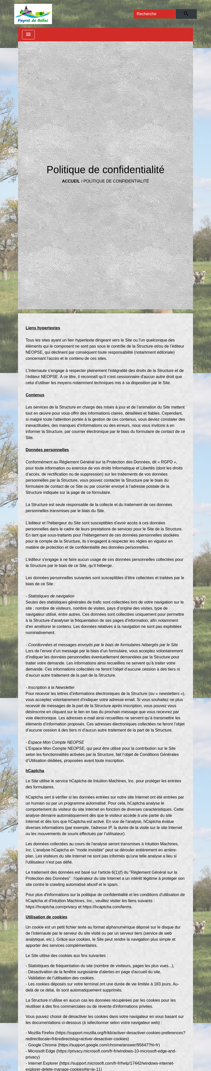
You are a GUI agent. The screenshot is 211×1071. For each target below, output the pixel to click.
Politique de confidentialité (116, 181)
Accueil (71, 181)
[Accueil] (33, 14)
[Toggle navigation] (28, 34)
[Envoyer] (186, 14)
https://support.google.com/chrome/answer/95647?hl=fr (109, 1045)
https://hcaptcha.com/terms (107, 907)
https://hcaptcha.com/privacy (51, 907)
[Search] (154, 14)
